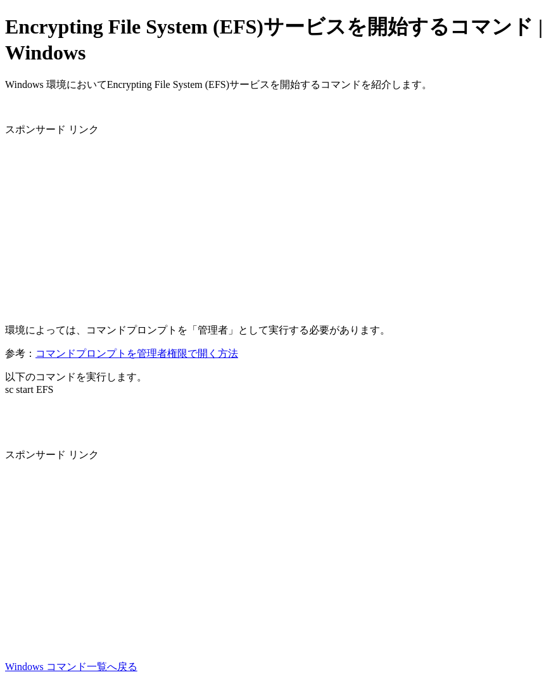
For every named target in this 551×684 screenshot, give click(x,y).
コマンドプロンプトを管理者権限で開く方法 (136, 353)
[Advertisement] (275, 225)
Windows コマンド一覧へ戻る (71, 666)
